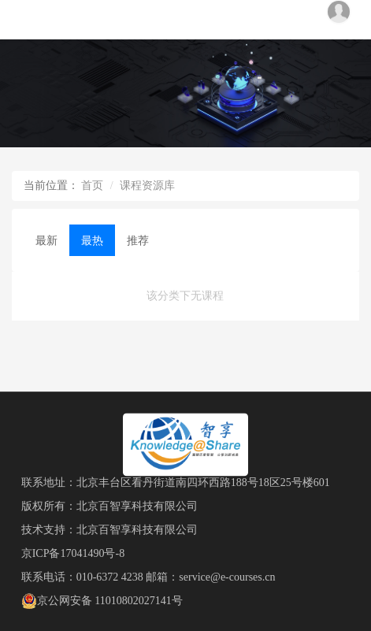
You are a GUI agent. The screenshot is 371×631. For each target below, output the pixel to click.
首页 (92, 185)
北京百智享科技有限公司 (137, 506)
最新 (46, 241)
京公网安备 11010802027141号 (102, 601)
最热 (92, 241)
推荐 (138, 241)
